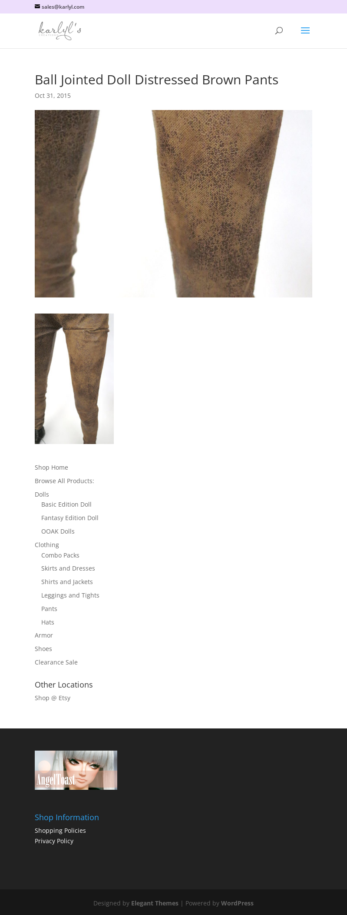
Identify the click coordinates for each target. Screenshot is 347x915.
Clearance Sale (56, 662)
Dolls (42, 494)
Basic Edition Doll (66, 504)
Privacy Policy (54, 841)
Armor (44, 635)
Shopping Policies (60, 830)
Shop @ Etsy (52, 698)
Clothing (47, 545)
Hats (47, 622)
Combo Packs (60, 555)
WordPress (237, 903)
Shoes (43, 649)
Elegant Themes (154, 903)
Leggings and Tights (70, 595)
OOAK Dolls (58, 531)
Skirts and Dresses (68, 568)
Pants (49, 608)
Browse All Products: (64, 481)
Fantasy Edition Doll (70, 518)
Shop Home (51, 467)
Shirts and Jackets (67, 582)
